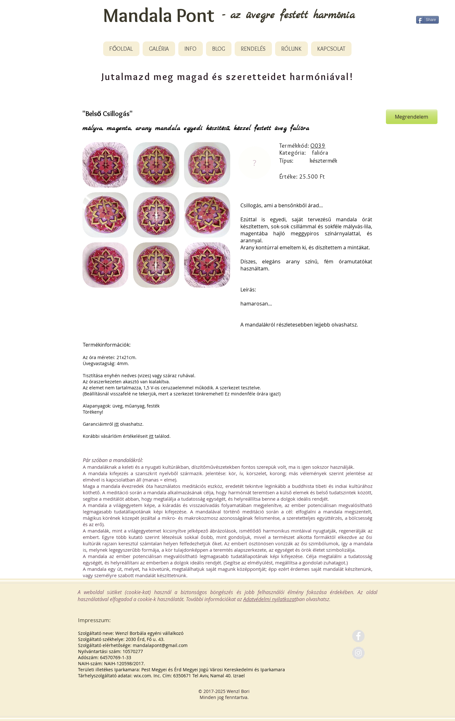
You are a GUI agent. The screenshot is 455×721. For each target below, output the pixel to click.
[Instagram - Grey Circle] (358, 653)
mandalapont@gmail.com (160, 645)
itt (116, 424)
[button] (105, 165)
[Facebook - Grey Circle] (358, 636)
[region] (254, 163)
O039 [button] (317, 145)
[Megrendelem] (411, 116)
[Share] (427, 20)
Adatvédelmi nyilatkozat (269, 599)
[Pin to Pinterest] (373, 117)
